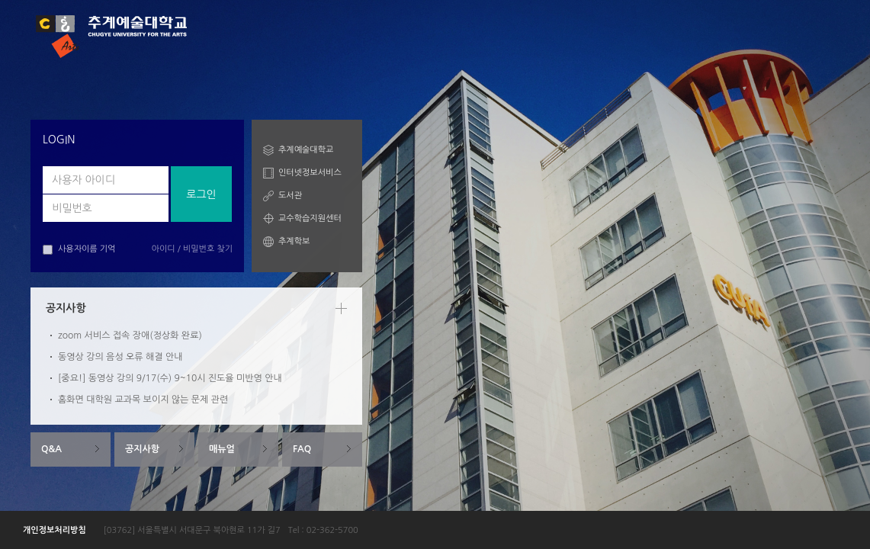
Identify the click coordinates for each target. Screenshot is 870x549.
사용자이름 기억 (79, 250)
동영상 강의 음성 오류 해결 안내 (120, 356)
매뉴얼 (222, 449)
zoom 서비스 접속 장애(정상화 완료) (130, 335)
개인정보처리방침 (54, 530)
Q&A (51, 449)
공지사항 (142, 449)
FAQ (302, 449)
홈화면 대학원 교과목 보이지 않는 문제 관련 (143, 399)
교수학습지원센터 (310, 218)
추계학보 (294, 241)
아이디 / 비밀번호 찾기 (192, 249)
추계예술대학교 (305, 150)
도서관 (290, 195)
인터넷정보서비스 (310, 173)
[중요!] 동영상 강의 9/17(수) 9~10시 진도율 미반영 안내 (170, 378)
